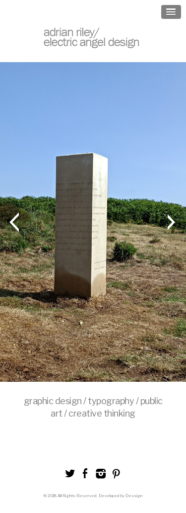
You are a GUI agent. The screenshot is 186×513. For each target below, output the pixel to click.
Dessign (133, 495)
